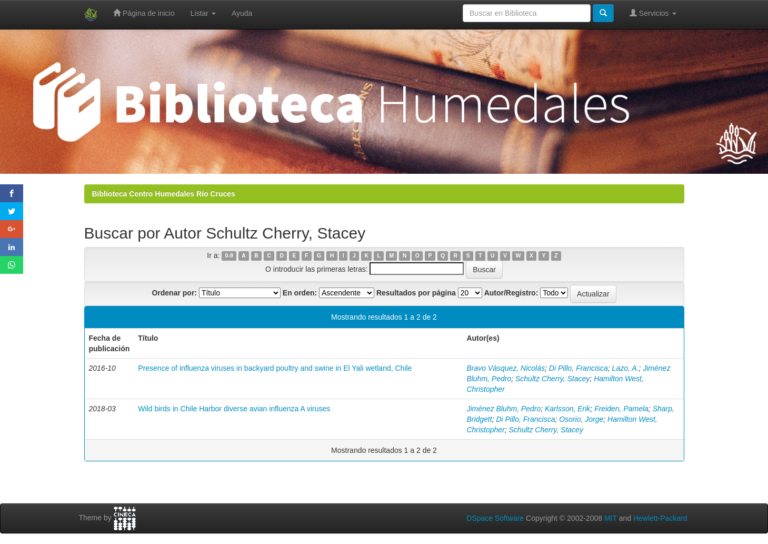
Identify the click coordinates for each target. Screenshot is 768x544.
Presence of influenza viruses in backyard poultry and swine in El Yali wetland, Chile (275, 368)
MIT (610, 518)
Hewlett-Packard (660, 518)
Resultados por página (416, 293)
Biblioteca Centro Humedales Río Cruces (163, 194)
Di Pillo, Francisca (578, 368)
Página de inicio (144, 12)
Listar (203, 13)
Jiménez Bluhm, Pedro (503, 408)
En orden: (300, 293)
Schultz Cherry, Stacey (552, 378)
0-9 (229, 256)
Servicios (653, 12)
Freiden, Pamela (621, 408)
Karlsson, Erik (567, 408)
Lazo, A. (625, 368)
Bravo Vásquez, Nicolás (505, 368)
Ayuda (242, 13)
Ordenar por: (174, 293)
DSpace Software (495, 518)
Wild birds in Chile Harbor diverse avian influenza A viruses (234, 408)
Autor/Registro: (511, 293)
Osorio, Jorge (581, 419)
